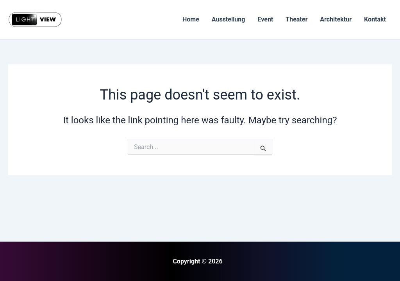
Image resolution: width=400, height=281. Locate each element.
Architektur (336, 19)
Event (265, 19)
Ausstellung (228, 19)
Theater (296, 19)
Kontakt (375, 19)
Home (190, 19)
